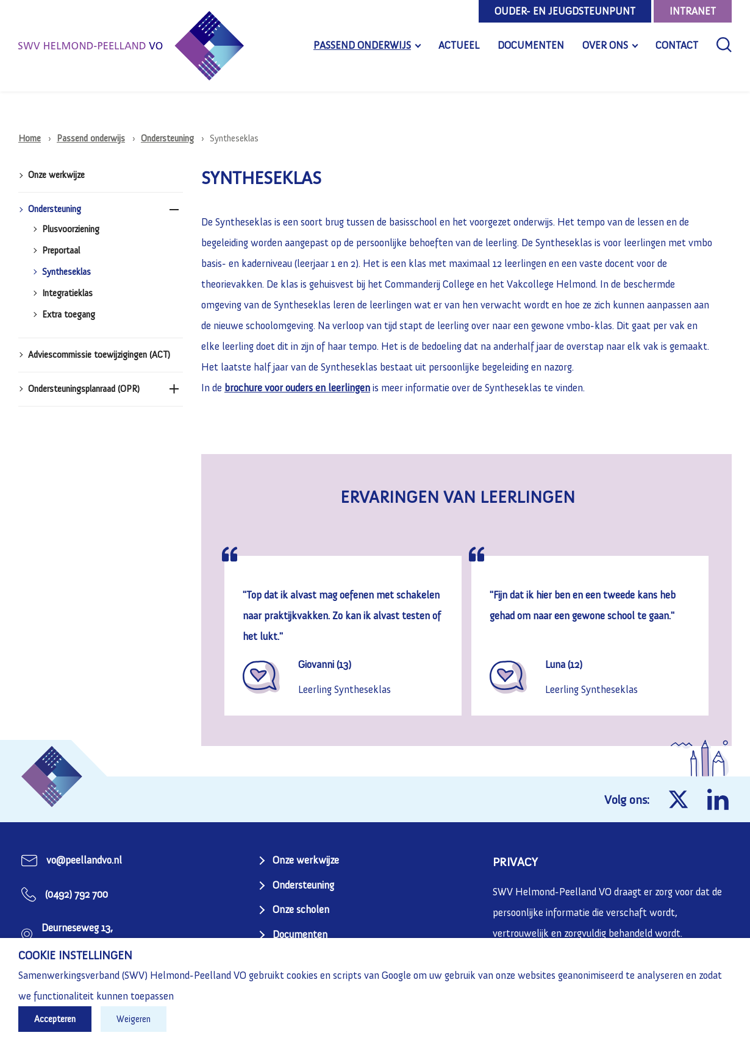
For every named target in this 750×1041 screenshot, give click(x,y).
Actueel (458, 45)
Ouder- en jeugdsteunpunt (565, 11)
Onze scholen (301, 909)
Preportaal (61, 250)
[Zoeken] (724, 44)
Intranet (693, 11)
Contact (676, 45)
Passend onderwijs (362, 45)
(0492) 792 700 (76, 894)
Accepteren (55, 1019)
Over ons (605, 45)
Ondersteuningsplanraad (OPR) (84, 389)
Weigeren (133, 1019)
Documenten (531, 45)
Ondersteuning (167, 138)
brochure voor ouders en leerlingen (297, 388)
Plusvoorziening (70, 229)
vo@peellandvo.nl (84, 860)
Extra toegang (68, 314)
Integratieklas (67, 293)
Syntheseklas (66, 272)
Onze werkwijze (56, 175)
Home (29, 138)
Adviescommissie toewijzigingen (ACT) (99, 355)
